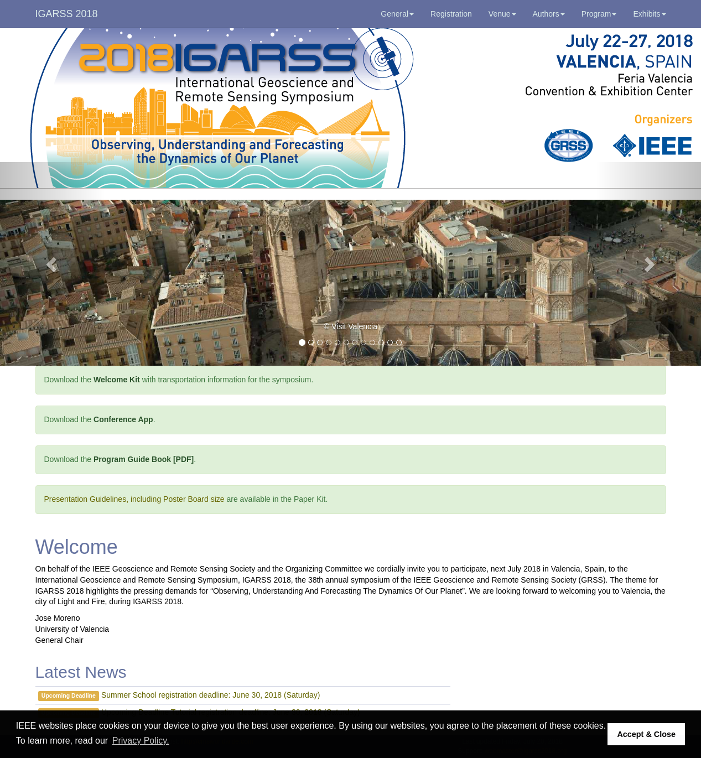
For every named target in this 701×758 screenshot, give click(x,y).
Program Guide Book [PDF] (144, 459)
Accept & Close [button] (646, 734)
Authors (549, 13)
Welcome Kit (117, 379)
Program (599, 13)
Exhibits (649, 13)
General (397, 13)
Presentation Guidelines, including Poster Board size (134, 499)
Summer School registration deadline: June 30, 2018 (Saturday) (210, 694)
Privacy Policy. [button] (140, 740)
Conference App (123, 419)
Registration (451, 13)
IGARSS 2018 (66, 13)
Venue (502, 13)
